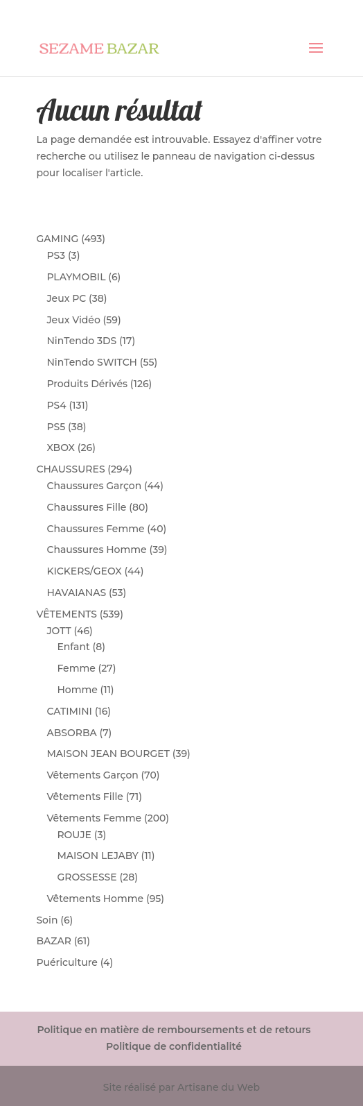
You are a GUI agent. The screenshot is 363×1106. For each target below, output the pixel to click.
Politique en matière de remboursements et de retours (173, 1029)
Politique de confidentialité (174, 1046)
